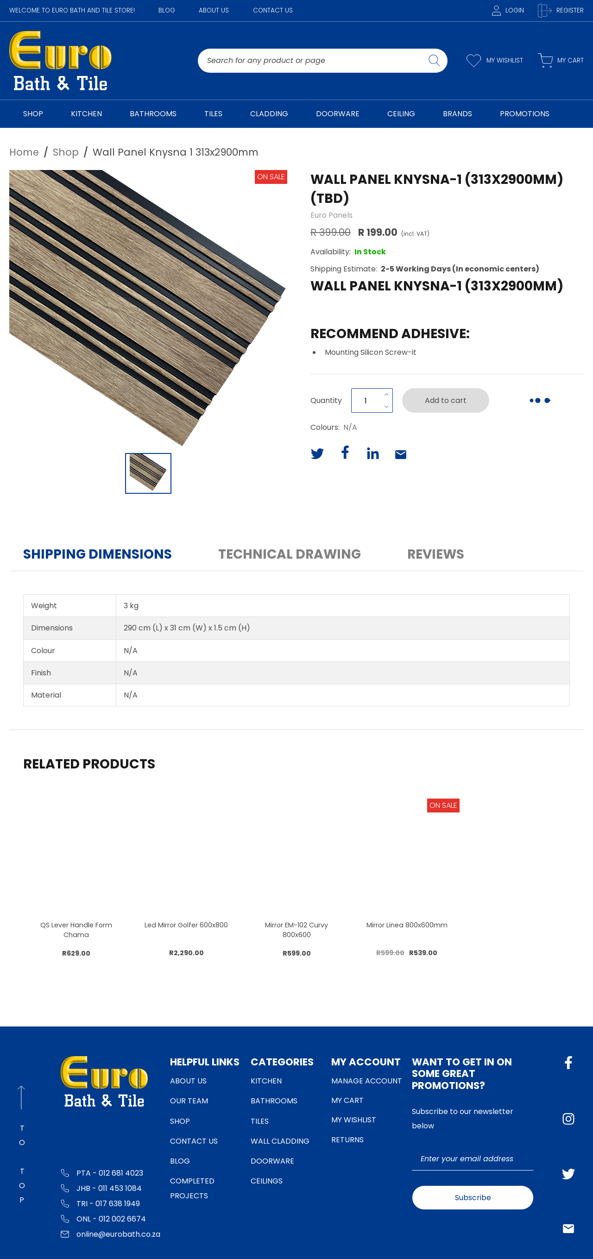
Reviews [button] (435, 554)
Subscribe (473, 1197)
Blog (166, 10)
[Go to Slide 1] (148, 473)
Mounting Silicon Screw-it (370, 352)
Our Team (189, 1100)
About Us (214, 10)
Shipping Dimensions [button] (97, 554)
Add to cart (446, 400)
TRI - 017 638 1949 (100, 1203)
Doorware (272, 1161)
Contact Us (273, 10)
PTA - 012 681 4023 (102, 1172)
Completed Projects (192, 1188)
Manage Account (366, 1081)
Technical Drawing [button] (289, 554)
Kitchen (266, 1081)
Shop (180, 1121)
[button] (148, 309)
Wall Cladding (280, 1141)
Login (508, 10)
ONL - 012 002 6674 (103, 1218)
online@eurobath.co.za (110, 1234)
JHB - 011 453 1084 (101, 1188)
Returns (347, 1139)
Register (561, 11)
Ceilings (267, 1181)
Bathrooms (274, 1100)
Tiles (260, 1121)
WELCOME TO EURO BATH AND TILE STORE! (72, 10)
